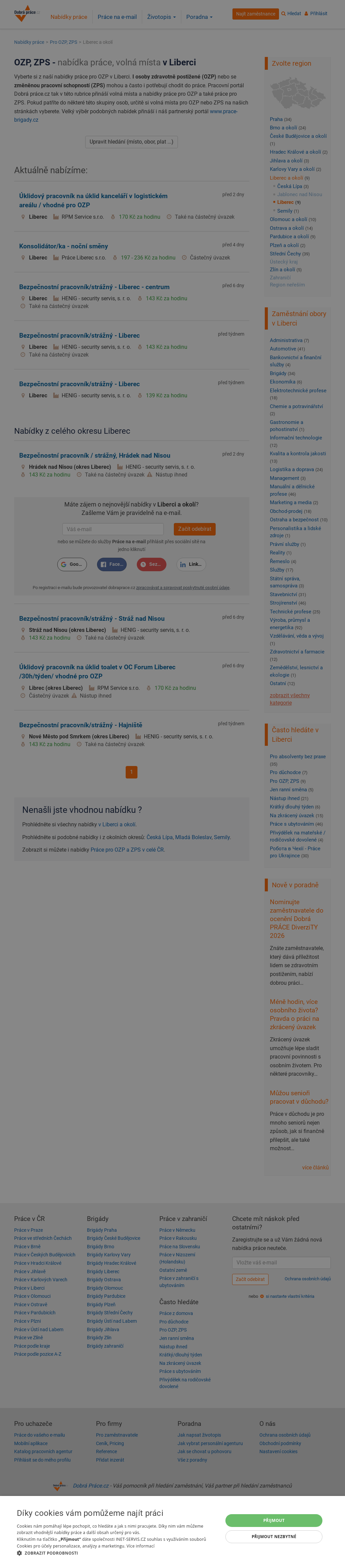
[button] (117, 1553)
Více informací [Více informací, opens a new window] (141, 1546)
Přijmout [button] (274, 1520)
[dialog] (172, 1528)
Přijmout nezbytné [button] (274, 1536)
